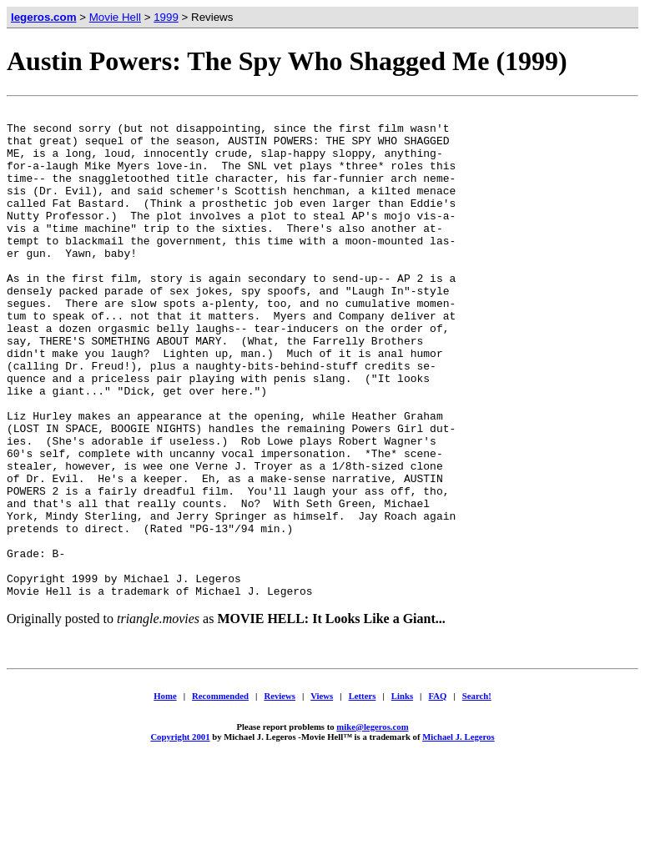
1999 (166, 17)
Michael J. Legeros (458, 834)
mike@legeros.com (372, 824)
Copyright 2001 (179, 834)
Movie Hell (115, 17)
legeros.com (44, 17)
